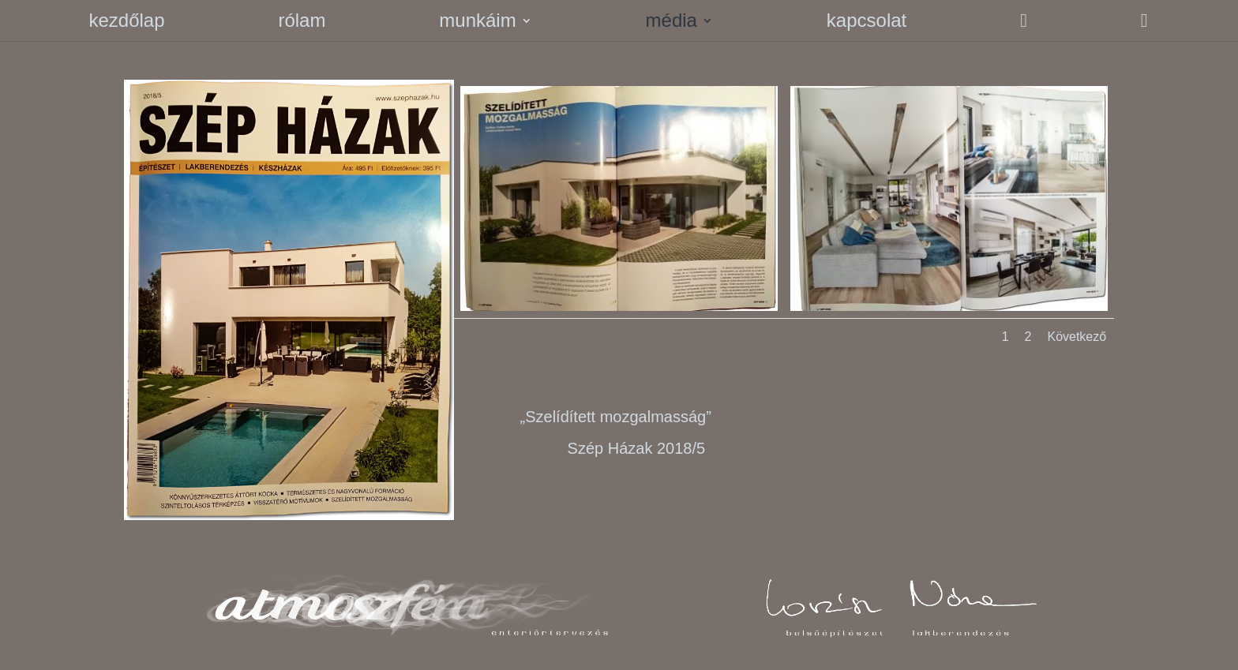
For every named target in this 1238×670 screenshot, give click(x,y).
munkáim (477, 23)
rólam (301, 23)
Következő (1076, 336)
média (671, 23)
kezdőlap (126, 23)
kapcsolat (866, 23)
